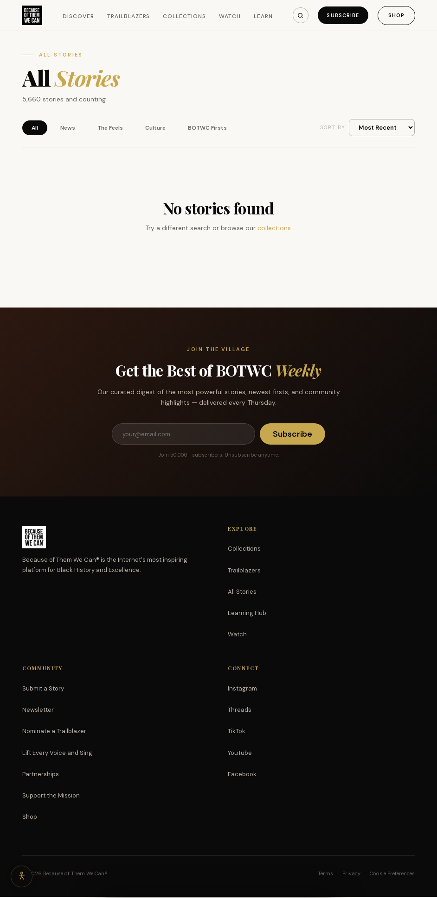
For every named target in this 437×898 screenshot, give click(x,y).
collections (274, 228)
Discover (79, 16)
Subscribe (341, 15)
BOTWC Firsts (207, 128)
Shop (396, 15)
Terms (325, 874)
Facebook (242, 775)
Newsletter (38, 711)
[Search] (298, 15)
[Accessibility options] (22, 876)
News (67, 128)
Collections (185, 16)
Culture (155, 128)
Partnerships (40, 775)
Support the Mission (51, 796)
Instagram (242, 689)
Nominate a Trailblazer (54, 732)
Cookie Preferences (392, 874)
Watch (230, 16)
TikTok (236, 732)
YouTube (240, 754)
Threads (239, 711)
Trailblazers (129, 16)
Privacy (351, 874)
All (35, 128)
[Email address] (183, 434)
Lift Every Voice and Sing (57, 754)
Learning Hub (247, 614)
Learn (263, 16)
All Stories (242, 593)
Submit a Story (43, 689)
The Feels (110, 128)
